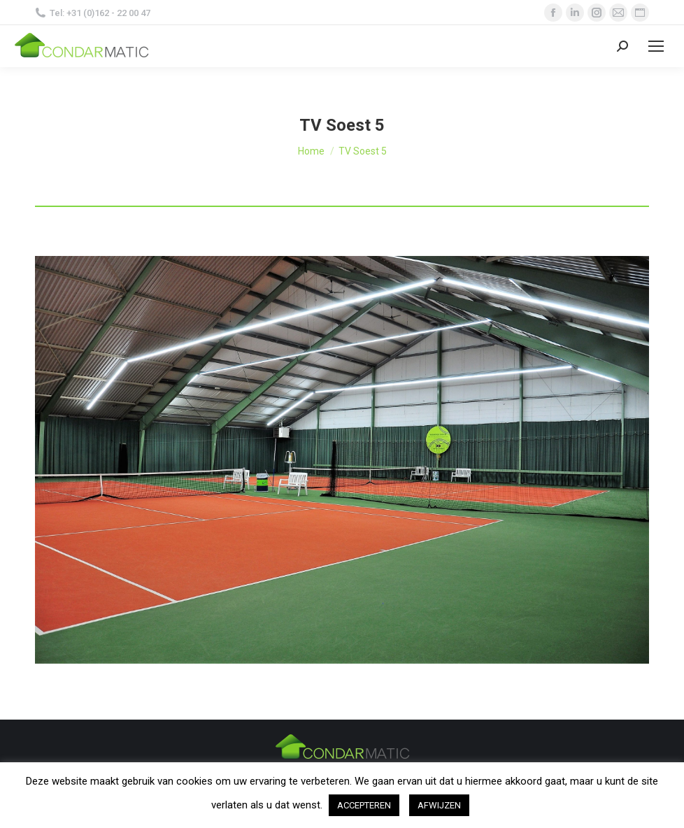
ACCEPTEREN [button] (364, 805)
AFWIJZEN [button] (439, 805)
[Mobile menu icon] (656, 46)
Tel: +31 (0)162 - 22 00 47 (92, 13)
